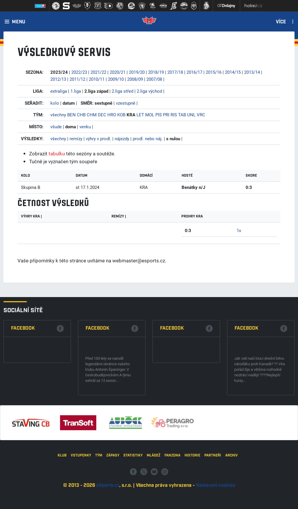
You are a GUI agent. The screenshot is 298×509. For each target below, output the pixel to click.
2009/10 (116, 79)
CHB (81, 114)
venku (85, 126)
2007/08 (154, 79)
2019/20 (137, 72)
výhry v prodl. (98, 138)
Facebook (23, 418)
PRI (166, 114)
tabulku (57, 153)
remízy (76, 138)
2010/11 (96, 79)
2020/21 (117, 72)
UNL (191, 114)
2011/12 (77, 79)
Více (281, 22)
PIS (158, 114)
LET (140, 114)
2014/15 (233, 72)
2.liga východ (149, 91)
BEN (71, 114)
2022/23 (79, 72)
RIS (174, 114)
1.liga (75, 91)
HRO (111, 114)
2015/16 (213, 72)
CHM (92, 114)
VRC (201, 114)
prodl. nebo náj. (148, 138)
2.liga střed (122, 91)
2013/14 (252, 72)
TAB (182, 114)
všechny (58, 114)
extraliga (58, 91)
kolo (54, 103)
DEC (102, 114)
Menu (18, 22)
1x (239, 230)
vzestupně (125, 103)
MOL (149, 114)
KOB (121, 114)
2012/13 (58, 79)
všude (56, 126)
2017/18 (175, 72)
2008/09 (135, 79)
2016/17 (194, 72)
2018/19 (156, 72)
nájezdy (122, 138)
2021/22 (98, 72)
